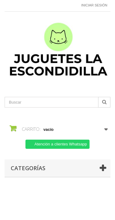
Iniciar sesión (94, 5)
